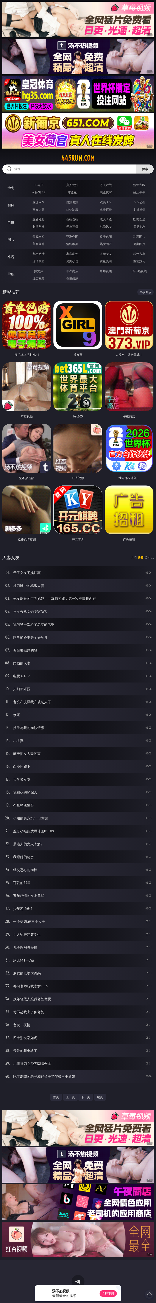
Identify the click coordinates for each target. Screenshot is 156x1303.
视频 (11, 205)
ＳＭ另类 (139, 209)
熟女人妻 (39, 209)
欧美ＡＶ (106, 202)
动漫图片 (139, 236)
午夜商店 (72, 271)
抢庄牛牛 (139, 192)
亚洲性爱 (39, 219)
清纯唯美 (72, 244)
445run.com (78, 158)
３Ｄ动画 (139, 202)
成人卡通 (106, 219)
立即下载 (108, 1293)
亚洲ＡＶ (39, 202)
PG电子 (39, 185)
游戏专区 (139, 185)
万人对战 (106, 185)
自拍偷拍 (72, 202)
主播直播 (106, 209)
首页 (56, 1097)
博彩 (11, 188)
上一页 (70, 1097)
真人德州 (72, 185)
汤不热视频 (139, 271)
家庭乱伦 (72, 254)
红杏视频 (39, 278)
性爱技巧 (139, 261)
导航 (11, 274)
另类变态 (139, 227)
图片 (11, 239)
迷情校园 (39, 261)
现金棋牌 (106, 192)
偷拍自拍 (72, 219)
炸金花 (72, 192)
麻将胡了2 (38, 192)
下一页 (85, 1097)
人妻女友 (106, 254)
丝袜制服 (72, 209)
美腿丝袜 (39, 244)
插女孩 (38, 271)
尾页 (100, 1097)
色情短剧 (72, 278)
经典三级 (72, 227)
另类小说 (72, 261)
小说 (11, 256)
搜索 (145, 169)
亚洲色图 (72, 236)
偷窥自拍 (39, 236)
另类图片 (139, 244)
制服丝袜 (39, 227)
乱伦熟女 (106, 227)
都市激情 (39, 254)
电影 (11, 222)
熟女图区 (106, 244)
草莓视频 (106, 271)
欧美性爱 (139, 219)
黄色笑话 (106, 261)
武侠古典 (139, 254)
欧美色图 (106, 236)
